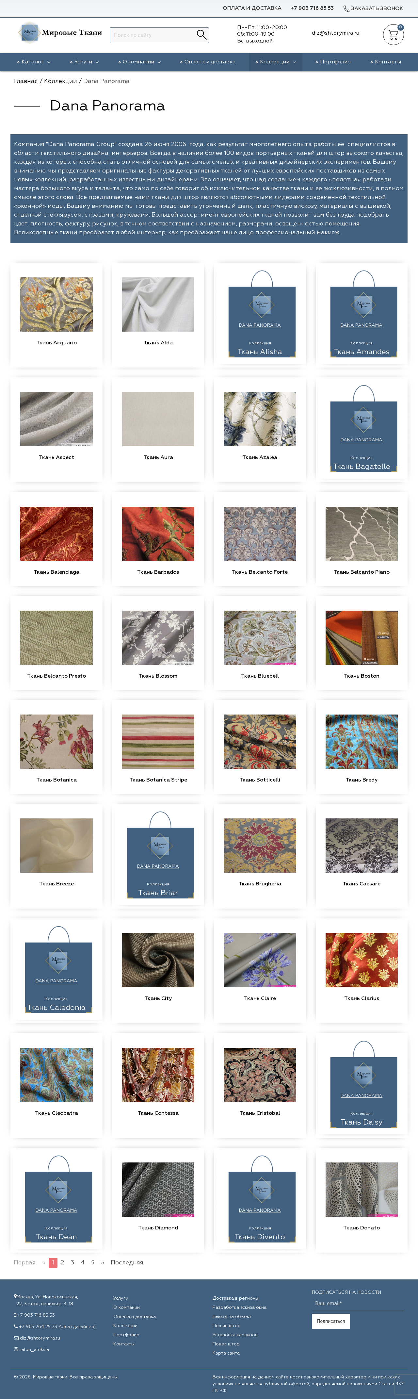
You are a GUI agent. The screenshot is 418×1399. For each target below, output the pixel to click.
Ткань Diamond (158, 1228)
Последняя (127, 1263)
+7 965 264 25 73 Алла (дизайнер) (57, 1327)
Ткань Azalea (259, 457)
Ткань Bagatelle (361, 466)
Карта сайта (226, 1353)
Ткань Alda (158, 343)
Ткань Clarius (361, 998)
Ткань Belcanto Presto (56, 676)
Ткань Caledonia (56, 1008)
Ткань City (158, 998)
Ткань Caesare (361, 884)
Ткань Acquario (56, 343)
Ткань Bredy (362, 780)
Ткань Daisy (361, 1122)
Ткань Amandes (362, 352)
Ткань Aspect (56, 457)
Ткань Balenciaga (56, 572)
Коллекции (278, 62)
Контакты (388, 62)
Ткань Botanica (56, 780)
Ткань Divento (259, 1237)
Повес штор (226, 1344)
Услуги (86, 62)
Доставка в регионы (236, 1298)
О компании (142, 62)
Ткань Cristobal (259, 1113)
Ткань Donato (361, 1228)
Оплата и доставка (252, 8)
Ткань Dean (56, 1237)
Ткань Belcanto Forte (260, 572)
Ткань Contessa (158, 1113)
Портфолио (335, 62)
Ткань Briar (158, 893)
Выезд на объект (232, 1316)
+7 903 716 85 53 (312, 8)
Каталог (36, 62)
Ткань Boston (361, 676)
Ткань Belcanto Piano (361, 572)
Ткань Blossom (158, 676)
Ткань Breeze (56, 884)
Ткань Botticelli (259, 780)
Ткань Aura (158, 457)
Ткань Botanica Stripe (158, 780)
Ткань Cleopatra (56, 1113)
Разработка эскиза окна (239, 1307)
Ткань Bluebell (260, 676)
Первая (25, 1263)
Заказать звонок (373, 9)
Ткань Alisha (259, 352)
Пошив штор (227, 1326)
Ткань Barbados (158, 572)
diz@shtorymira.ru (40, 1338)
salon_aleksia (34, 1349)
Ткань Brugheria (260, 884)
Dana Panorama (260, 325)
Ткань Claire (260, 998)
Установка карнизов (235, 1335)
